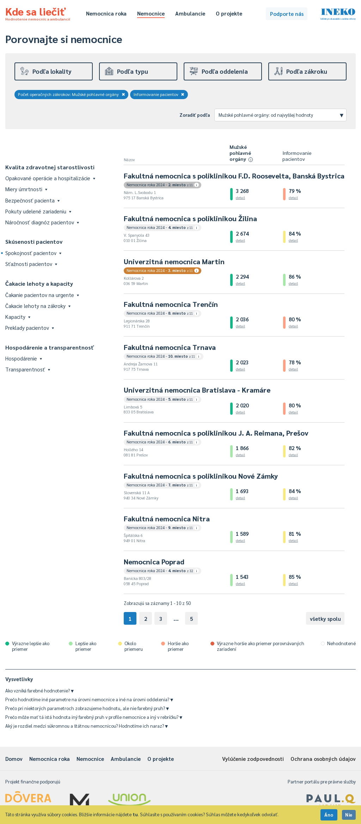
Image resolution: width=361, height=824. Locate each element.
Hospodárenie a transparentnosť (49, 347)
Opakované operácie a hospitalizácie (50, 178)
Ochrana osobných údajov (323, 758)
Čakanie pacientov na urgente (42, 294)
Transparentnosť (27, 369)
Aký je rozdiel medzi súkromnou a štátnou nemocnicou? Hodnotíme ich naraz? (86, 726)
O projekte (229, 13)
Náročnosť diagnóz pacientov (42, 222)
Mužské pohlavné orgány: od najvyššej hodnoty (281, 114)
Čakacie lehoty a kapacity (39, 283)
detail (240, 197)
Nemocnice (151, 13)
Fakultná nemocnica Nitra (167, 518)
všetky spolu (325, 618)
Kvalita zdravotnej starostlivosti (49, 167)
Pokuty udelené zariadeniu (38, 211)
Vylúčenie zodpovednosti (253, 758)
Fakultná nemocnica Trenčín (171, 304)
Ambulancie (190, 13)
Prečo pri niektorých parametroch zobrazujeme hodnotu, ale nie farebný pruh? (87, 708)
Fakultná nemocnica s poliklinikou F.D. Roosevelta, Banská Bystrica (234, 175)
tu (135, 814)
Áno (329, 815)
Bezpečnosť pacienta (32, 200)
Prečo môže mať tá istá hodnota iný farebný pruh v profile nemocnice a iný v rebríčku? (93, 717)
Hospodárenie (23, 358)
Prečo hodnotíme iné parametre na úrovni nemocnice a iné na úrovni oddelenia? (89, 699)
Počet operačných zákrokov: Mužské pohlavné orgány (71, 94)
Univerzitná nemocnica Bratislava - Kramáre (197, 389)
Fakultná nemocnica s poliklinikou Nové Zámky (201, 475)
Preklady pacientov (29, 327)
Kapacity (17, 316)
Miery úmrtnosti (26, 189)
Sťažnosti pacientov (31, 263)
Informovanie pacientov (159, 94)
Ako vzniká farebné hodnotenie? (39, 690)
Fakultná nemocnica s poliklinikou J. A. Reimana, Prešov (216, 432)
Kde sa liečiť (37, 12)
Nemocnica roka (106, 13)
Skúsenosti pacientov (34, 241)
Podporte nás (287, 13)
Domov (14, 758)
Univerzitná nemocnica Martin (174, 261)
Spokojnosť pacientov (33, 252)
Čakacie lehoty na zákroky (38, 305)
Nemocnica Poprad (154, 561)
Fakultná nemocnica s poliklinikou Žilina (190, 218)
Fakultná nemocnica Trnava (170, 347)
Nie (349, 815)
